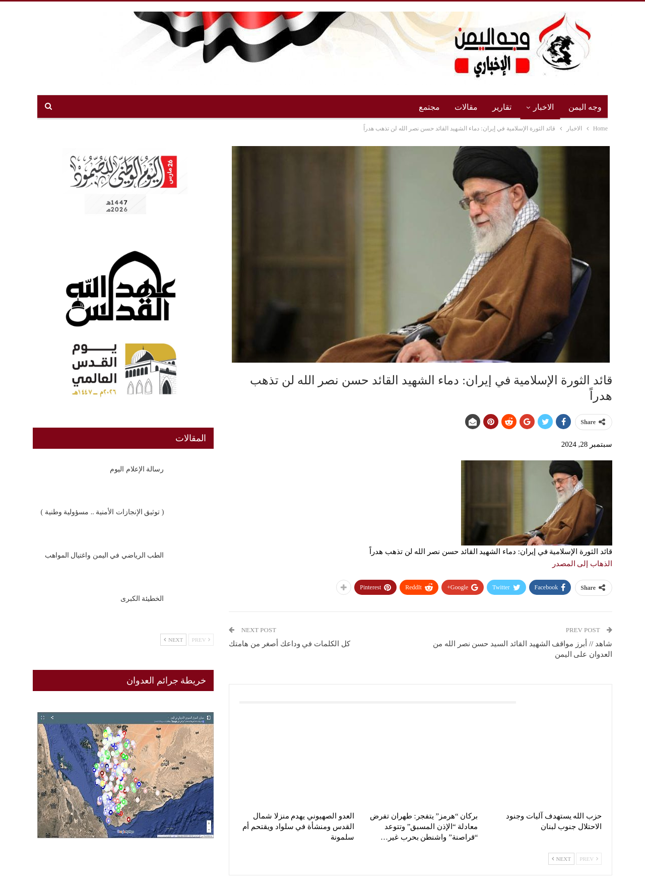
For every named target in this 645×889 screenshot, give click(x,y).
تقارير (501, 107)
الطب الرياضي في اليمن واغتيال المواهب (104, 555)
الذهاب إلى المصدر (582, 564)
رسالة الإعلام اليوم (137, 469)
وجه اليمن (585, 107)
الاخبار (543, 107)
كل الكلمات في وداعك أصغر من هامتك (289, 644)
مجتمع (429, 107)
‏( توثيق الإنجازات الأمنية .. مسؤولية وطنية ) (102, 512)
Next (561, 859)
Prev (588, 859)
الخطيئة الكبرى (142, 598)
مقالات (466, 107)
